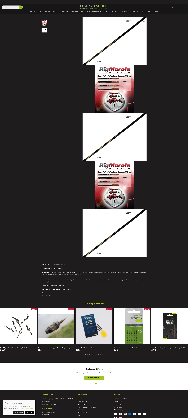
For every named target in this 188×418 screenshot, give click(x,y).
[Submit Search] (21, 7)
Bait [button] (105, 11)
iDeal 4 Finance (153, 11)
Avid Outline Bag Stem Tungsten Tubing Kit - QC (168, 348)
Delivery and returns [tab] (59, 264)
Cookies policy (118, 401)
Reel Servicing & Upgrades (129, 11)
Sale (142, 11)
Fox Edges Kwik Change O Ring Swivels (13, 348)
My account (81, 410)
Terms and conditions (120, 399)
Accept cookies (19, 412)
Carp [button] (40, 11)
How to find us (82, 404)
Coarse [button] (47, 11)
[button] (181, 7)
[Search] (12, 7)
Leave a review (82, 412)
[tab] (83, 354)
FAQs (79, 415)
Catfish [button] (55, 11)
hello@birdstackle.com (53, 404)
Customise (29, 412)
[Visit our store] (177, 7)
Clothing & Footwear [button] (94, 11)
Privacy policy (118, 404)
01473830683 (48, 401)
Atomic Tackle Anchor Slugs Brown (88, 348)
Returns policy (118, 410)
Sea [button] (82, 11)
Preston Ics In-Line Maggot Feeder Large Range (54, 348)
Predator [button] (74, 11)
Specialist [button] (64, 11)
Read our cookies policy (26, 408)
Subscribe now (94, 378)
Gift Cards (114, 11)
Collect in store (82, 401)
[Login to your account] (172, 7)
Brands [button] (32, 11)
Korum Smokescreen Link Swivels (125, 348)
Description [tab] (45, 264)
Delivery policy (118, 407)
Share (43, 293)
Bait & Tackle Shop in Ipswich (87, 407)
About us (80, 399)
